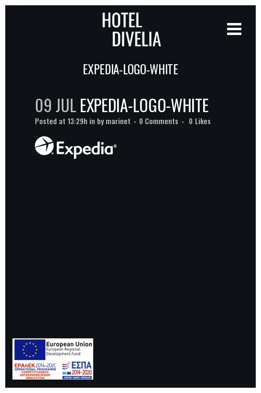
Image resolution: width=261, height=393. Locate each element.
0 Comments (158, 121)
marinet (118, 121)
